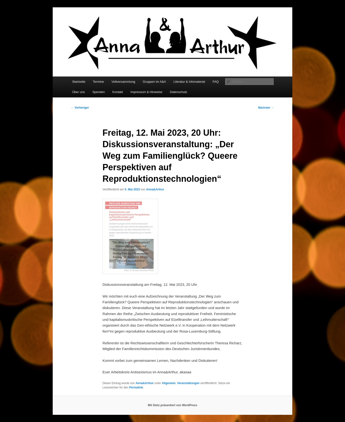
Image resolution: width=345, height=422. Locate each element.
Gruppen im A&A (154, 81)
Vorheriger (80, 107)
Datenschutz (178, 92)
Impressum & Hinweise (146, 92)
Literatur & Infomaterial (189, 81)
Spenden (98, 92)
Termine (98, 81)
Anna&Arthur (155, 189)
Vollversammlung (123, 81)
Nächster (266, 107)
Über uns (78, 92)
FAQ (216, 81)
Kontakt (117, 92)
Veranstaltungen (188, 383)
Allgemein (168, 383)
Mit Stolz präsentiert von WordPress (172, 405)
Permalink (136, 387)
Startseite (78, 81)
